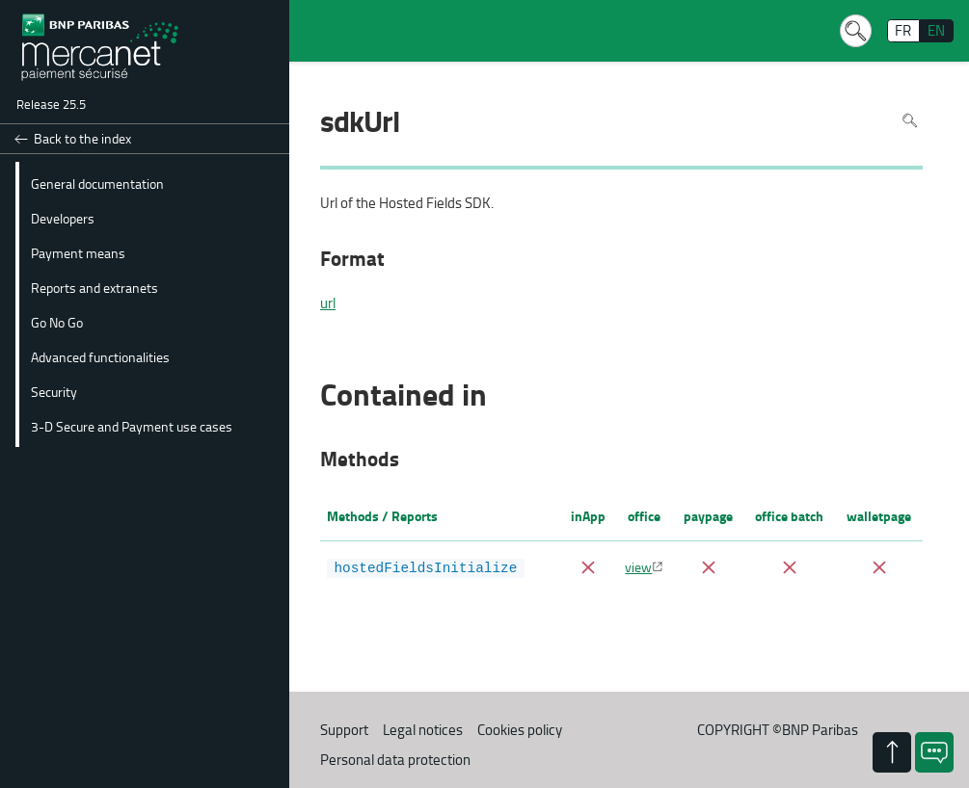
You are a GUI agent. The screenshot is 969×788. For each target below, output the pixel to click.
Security (54, 391)
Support (344, 730)
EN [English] (936, 30)
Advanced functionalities (100, 356)
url (328, 303)
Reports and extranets (94, 287)
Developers (62, 217)
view (638, 566)
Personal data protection (395, 759)
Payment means (78, 252)
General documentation (97, 183)
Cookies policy (519, 730)
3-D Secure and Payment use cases (131, 425)
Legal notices (423, 730)
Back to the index (82, 138)
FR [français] (903, 30)
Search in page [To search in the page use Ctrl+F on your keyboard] (910, 120)
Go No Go (57, 321)
